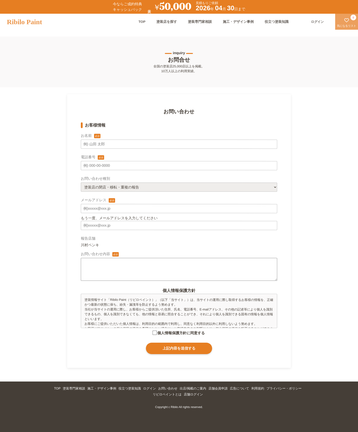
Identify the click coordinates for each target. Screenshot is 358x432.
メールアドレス (93, 200)
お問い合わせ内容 (95, 254)
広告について (239, 388)
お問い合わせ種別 (95, 178)
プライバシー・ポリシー (284, 388)
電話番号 (88, 157)
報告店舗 (88, 238)
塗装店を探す (166, 22)
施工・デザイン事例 (238, 22)
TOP (141, 22)
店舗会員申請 (218, 388)
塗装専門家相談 (200, 22)
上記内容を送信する (179, 348)
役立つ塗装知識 (277, 22)
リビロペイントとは (167, 394)
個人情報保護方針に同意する (181, 333)
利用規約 (257, 388)
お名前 (86, 136)
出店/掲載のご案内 (193, 388)
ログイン (149, 388)
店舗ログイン (193, 394)
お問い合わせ (167, 388)
